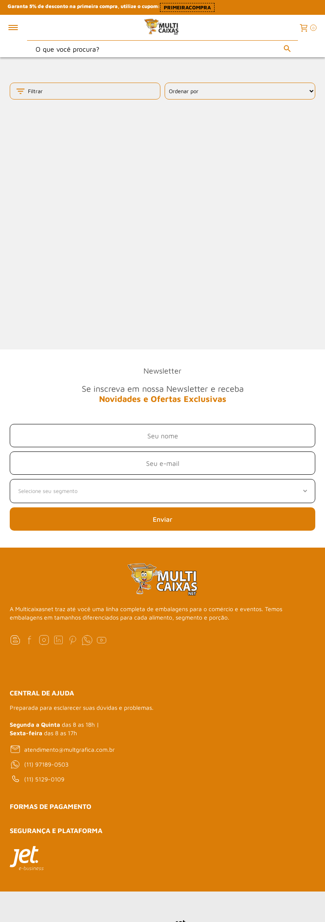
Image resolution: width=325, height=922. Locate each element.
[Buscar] (287, 48)
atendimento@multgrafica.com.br (62, 749)
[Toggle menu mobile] (22, 27)
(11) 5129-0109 (37, 779)
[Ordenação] (240, 91)
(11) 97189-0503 (39, 764)
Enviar (162, 519)
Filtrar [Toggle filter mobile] (29, 91)
